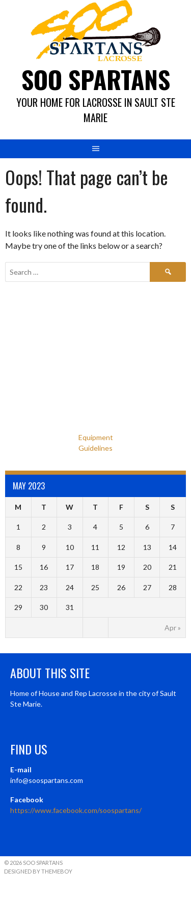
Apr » (173, 627)
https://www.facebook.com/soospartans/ (76, 810)
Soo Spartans (95, 79)
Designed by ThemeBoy (38, 871)
